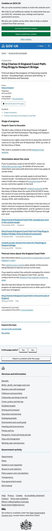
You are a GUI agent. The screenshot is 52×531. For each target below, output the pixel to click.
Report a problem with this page (26, 358)
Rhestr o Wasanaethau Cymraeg (15, 502)
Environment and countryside (14, 422)
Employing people (9, 418)
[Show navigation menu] (40, 46)
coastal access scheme (15, 265)
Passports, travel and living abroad (16, 435)
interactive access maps (12, 166)
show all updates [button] (26, 310)
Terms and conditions (19, 498)
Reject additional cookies (26, 34)
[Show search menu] (49, 46)
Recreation (6, 333)
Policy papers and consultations (15, 473)
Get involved (7, 485)
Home (4, 53)
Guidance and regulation (12, 465)
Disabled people (8, 406)
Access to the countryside (18, 53)
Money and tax (8, 430)
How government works (12, 481)
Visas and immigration (11, 439)
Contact (5, 498)
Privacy (11, 495)
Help (4, 495)
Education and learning (11, 414)
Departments (7, 456)
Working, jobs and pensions (13, 443)
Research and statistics (11, 469)
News (4, 461)
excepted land (34, 181)
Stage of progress (10, 112)
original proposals (35, 188)
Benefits (5, 381)
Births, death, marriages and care (16, 385)
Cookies (19, 495)
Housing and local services (13, 426)
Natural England (8, 88)
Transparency (7, 477)
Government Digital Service (13, 505)
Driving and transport (11, 410)
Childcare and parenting (12, 393)
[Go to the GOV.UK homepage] (10, 46)
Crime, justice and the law (12, 401)
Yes (24, 350)
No (34, 350)
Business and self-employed (13, 389)
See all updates (17, 99)
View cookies (26, 39)
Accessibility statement (34, 495)
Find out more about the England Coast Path (20, 116)
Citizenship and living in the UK (14, 397)
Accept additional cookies (26, 28)
